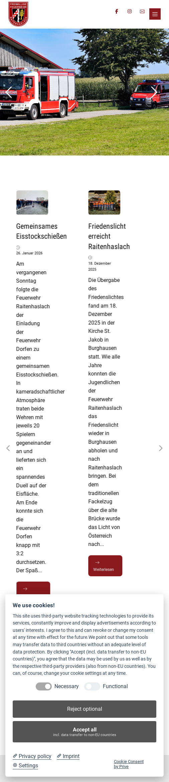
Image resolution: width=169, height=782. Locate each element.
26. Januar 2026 (30, 253)
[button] (155, 14)
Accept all (84, 731)
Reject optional (84, 709)
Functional (115, 686)
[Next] (161, 448)
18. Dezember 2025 (100, 266)
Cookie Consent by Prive (129, 764)
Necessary (66, 686)
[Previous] (8, 448)
